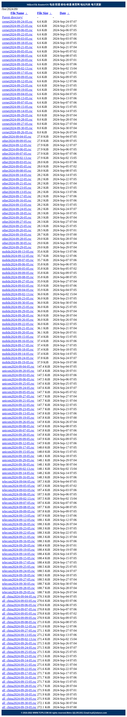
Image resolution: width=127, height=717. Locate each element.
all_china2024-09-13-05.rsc (19, 634)
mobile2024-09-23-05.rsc (18, 298)
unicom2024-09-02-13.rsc (18, 468)
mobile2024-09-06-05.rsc (18, 264)
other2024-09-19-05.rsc (17, 234)
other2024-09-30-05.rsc (17, 243)
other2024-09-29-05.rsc (17, 247)
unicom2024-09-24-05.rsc (18, 387)
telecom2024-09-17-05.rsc (18, 562)
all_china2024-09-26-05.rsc (19, 643)
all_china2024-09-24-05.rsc (19, 647)
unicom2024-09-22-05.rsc (18, 405)
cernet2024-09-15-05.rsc (17, 106)
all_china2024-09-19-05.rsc (19, 707)
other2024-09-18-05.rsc (17, 213)
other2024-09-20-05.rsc (17, 230)
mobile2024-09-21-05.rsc (18, 328)
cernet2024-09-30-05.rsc (17, 128)
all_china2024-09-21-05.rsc (19, 664)
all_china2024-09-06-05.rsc (19, 605)
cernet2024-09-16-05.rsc (17, 64)
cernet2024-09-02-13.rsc (17, 68)
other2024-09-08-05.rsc (17, 170)
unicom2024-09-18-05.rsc (18, 456)
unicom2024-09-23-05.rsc (18, 409)
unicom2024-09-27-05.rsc (18, 396)
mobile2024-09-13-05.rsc (18, 251)
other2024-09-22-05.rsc (17, 179)
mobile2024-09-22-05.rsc (18, 324)
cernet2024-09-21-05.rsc (17, 47)
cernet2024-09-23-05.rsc (17, 85)
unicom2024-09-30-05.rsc (18, 464)
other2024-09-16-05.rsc (17, 200)
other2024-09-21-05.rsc (17, 183)
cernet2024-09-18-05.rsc (17, 43)
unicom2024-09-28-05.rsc (18, 434)
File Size (42, 13)
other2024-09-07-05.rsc (17, 153)
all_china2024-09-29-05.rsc (19, 698)
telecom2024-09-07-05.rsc (18, 502)
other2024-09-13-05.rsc (17, 192)
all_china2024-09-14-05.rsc (19, 660)
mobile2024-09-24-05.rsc (18, 358)
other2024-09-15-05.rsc (17, 204)
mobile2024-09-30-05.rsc (18, 302)
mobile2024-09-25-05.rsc (18, 307)
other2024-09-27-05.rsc (17, 221)
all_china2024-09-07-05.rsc (19, 609)
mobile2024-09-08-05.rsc (18, 277)
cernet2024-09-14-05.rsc (17, 111)
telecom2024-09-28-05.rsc (18, 588)
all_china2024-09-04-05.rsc (19, 596)
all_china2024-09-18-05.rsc (19, 694)
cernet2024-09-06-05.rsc (17, 30)
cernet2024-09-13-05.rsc (17, 98)
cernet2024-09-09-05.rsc (17, 77)
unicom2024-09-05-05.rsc (18, 392)
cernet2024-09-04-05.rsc (17, 94)
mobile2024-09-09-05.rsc (18, 272)
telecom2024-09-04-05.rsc (18, 481)
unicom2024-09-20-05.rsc (18, 370)
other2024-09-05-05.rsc (17, 166)
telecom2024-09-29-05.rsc (18, 592)
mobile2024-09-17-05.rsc (18, 345)
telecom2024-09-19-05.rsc (18, 549)
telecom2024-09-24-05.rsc (18, 571)
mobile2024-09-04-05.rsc (18, 290)
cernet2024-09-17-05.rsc (17, 72)
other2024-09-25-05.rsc (17, 226)
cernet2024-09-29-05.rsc (17, 115)
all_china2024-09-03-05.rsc (19, 600)
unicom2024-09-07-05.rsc (18, 430)
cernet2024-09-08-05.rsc (17, 55)
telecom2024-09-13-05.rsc (18, 515)
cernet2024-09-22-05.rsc (17, 34)
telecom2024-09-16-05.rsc (18, 541)
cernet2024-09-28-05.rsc (17, 119)
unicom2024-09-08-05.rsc (18, 426)
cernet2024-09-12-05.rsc (17, 81)
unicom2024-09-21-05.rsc (18, 400)
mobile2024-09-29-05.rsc (18, 311)
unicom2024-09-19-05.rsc (18, 417)
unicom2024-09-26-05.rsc (18, 422)
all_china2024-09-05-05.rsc (19, 613)
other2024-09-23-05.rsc (17, 187)
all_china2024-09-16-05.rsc (19, 677)
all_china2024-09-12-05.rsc (19, 626)
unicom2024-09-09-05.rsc (18, 439)
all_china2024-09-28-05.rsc (19, 686)
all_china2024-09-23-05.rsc (19, 656)
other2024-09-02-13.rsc (17, 158)
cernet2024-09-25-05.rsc (17, 25)
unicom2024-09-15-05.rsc (18, 451)
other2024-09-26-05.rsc (17, 217)
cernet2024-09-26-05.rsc (17, 132)
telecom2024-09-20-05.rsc (18, 545)
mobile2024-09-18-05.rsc (18, 349)
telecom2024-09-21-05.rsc (18, 537)
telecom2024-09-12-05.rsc (18, 519)
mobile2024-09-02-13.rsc (18, 294)
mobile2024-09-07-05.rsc (18, 260)
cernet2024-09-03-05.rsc (17, 38)
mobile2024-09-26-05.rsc (18, 319)
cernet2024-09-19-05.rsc (17, 89)
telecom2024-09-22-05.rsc (18, 532)
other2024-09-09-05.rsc (17, 140)
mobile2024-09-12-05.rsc (18, 255)
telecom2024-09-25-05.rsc (18, 566)
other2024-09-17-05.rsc (17, 196)
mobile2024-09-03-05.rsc (18, 285)
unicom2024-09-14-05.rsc (18, 473)
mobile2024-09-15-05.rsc (18, 336)
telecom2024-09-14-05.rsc (18, 554)
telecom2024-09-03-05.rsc (18, 490)
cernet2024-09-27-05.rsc (17, 123)
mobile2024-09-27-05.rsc (18, 281)
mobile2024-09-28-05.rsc (18, 315)
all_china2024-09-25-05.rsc (19, 652)
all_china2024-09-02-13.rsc (19, 639)
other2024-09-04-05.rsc (17, 136)
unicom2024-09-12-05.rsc (18, 443)
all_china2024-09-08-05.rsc (19, 622)
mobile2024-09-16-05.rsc (18, 341)
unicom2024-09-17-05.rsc (18, 447)
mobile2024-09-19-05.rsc (18, 362)
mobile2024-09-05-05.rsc (18, 268)
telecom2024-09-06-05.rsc (18, 494)
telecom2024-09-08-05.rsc (18, 507)
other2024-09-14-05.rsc (17, 175)
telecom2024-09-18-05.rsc (18, 575)
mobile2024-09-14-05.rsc (18, 353)
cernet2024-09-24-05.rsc (17, 21)
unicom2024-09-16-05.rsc (18, 477)
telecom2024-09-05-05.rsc (18, 485)
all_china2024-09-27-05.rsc (19, 630)
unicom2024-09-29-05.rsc (18, 460)
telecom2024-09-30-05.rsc (18, 583)
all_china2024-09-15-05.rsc (19, 681)
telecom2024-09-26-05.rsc (18, 524)
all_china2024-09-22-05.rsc (19, 669)
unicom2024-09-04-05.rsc (18, 366)
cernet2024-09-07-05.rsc (17, 102)
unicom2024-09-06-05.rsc (18, 379)
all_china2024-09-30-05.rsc (19, 703)
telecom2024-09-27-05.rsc (18, 579)
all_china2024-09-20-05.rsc (19, 690)
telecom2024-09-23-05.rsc (18, 528)
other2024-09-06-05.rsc (17, 149)
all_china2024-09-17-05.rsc (19, 673)
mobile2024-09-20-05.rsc (18, 332)
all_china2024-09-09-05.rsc (19, 617)
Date (63, 13)
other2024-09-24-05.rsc (17, 209)
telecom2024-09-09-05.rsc (18, 511)
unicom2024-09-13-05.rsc (18, 413)
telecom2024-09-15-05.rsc (18, 558)
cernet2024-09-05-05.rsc (17, 51)
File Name (17, 13)
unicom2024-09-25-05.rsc (18, 383)
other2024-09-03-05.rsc (17, 162)
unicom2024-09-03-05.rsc (18, 375)
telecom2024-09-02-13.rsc (18, 498)
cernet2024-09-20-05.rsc (17, 60)
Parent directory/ (12, 17)
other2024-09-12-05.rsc (17, 145)
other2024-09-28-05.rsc (17, 238)
